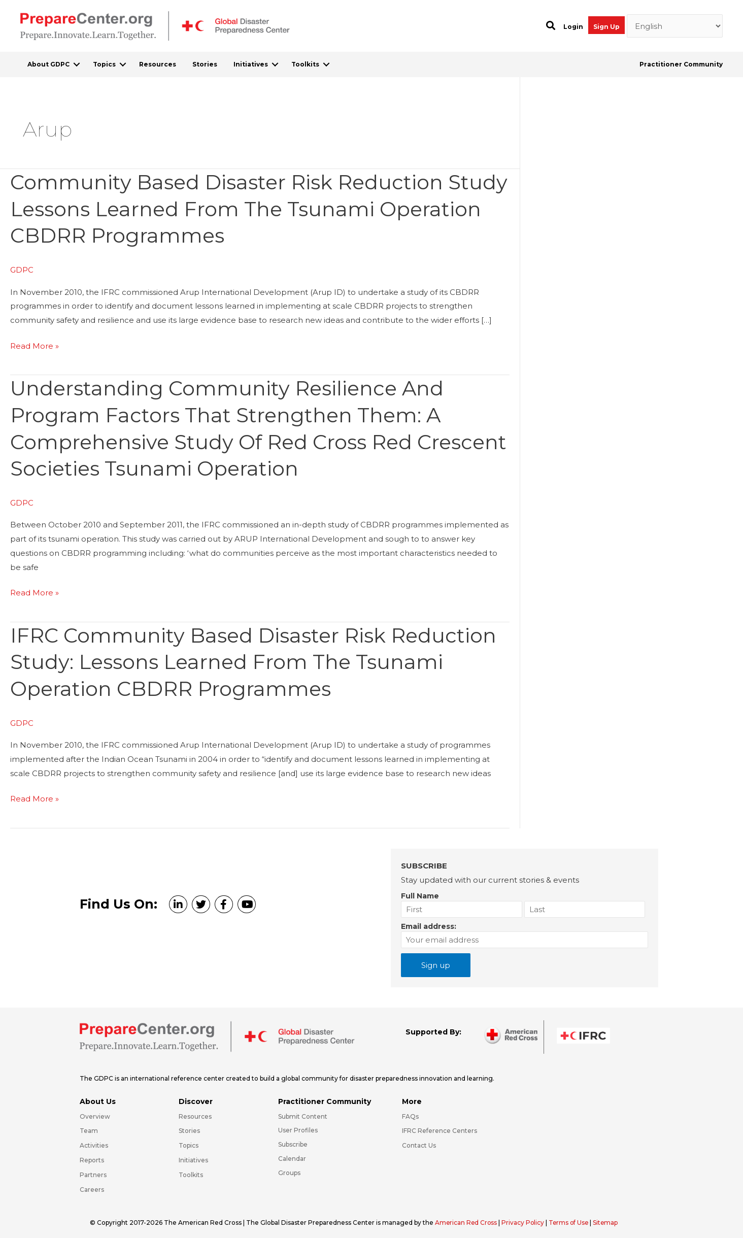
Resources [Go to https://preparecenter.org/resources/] (195, 1111)
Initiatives (250, 64)
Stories (204, 64)
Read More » (34, 345)
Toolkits (305, 64)
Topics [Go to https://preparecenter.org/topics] (188, 1140)
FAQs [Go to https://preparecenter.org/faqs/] (410, 1111)
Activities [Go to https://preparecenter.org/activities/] (94, 1140)
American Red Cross (467, 1217)
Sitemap (609, 1217)
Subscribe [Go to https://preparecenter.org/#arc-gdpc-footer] (293, 1139)
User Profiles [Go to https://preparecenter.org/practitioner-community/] (298, 1125)
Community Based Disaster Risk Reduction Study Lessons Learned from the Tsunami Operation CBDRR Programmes (228, 208)
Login (573, 26)
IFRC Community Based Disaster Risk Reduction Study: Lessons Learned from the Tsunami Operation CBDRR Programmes (255, 657)
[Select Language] (675, 26)
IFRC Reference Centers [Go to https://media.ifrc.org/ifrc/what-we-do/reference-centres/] (439, 1125)
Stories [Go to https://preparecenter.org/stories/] (189, 1125)
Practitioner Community (681, 64)
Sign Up (606, 26)
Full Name (420, 890)
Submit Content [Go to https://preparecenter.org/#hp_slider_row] (302, 1111)
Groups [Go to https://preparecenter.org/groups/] (289, 1167)
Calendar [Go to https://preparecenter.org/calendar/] (292, 1153)
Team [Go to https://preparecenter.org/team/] (89, 1125)
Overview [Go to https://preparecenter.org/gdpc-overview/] (95, 1111)
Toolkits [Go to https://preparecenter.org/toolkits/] (191, 1169)
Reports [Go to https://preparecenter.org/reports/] (92, 1154)
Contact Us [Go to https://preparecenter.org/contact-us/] (419, 1140)
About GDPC (48, 64)
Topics (104, 64)
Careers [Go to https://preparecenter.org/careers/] (92, 1184)
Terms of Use (571, 1217)
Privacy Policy (525, 1217)
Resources (157, 64)
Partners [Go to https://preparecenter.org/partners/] (93, 1169)
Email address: (428, 920)
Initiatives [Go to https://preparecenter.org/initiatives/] (193, 1154)
